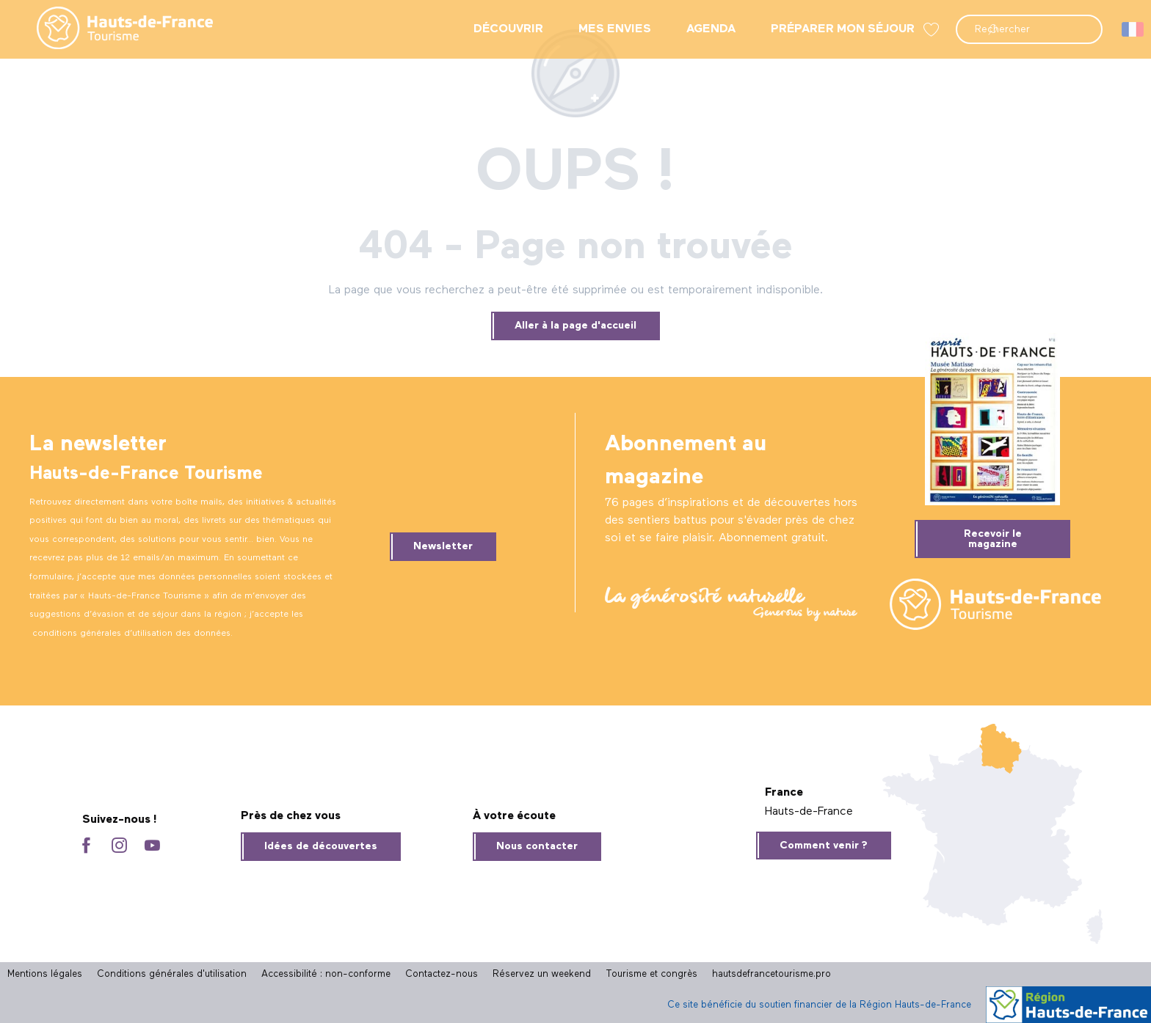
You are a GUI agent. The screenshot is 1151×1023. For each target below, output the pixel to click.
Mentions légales (44, 974)
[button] (1029, 29)
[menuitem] (113, 29)
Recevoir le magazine (993, 539)
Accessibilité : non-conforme (326, 974)
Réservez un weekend (542, 974)
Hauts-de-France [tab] (809, 812)
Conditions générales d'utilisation (172, 974)
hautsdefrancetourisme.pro (771, 974)
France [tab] (784, 793)
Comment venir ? (824, 845)
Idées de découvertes (320, 846)
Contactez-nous (441, 974)
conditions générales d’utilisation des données (131, 633)
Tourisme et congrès (651, 974)
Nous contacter (537, 846)
